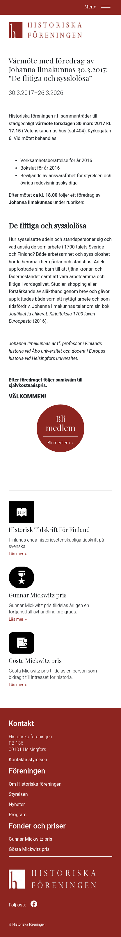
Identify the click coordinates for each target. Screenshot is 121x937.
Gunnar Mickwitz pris (30, 839)
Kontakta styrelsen (28, 759)
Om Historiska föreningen (35, 784)
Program (17, 814)
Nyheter (17, 804)
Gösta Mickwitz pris (29, 849)
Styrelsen (18, 794)
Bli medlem (58, 443)
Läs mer (16, 553)
